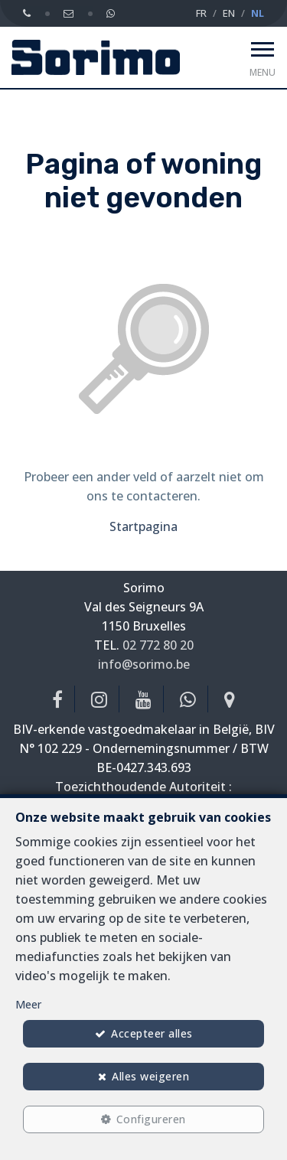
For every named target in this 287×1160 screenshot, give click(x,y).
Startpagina (143, 526)
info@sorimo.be (144, 664)
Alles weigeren (150, 1076)
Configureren (151, 1119)
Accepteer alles (152, 1033)
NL (257, 13)
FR (201, 13)
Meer (28, 1004)
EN (229, 13)
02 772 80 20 (158, 645)
